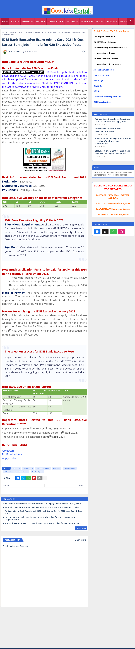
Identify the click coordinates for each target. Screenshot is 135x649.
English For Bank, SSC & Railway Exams (111, 31)
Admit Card (8, 450)
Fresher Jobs (28, 468)
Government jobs (43, 468)
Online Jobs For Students (105, 36)
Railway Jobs (27, 21)
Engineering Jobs (55, 21)
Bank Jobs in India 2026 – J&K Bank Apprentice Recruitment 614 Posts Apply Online (42, 507)
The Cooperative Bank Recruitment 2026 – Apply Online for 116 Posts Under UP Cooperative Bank (40, 518)
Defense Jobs (87, 21)
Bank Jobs (40, 21)
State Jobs (110, 21)
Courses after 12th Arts (104, 53)
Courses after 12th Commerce (107, 64)
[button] (130, 21)
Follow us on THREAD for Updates (113, 214)
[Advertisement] (67, 627)
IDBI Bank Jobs (14, 32)
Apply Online (9, 458)
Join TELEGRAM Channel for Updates (113, 203)
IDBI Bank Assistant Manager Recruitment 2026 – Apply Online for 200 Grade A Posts (43, 523)
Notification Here (12, 454)
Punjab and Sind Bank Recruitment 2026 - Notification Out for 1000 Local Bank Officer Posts (43, 512)
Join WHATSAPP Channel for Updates (113, 209)
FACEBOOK (101, 195)
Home (5, 21)
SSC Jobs (99, 21)
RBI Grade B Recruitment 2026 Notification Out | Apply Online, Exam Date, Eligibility (43, 503)
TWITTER (125, 195)
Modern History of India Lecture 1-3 (110, 48)
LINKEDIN (113, 198)
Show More (81, 528)
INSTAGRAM (113, 195)
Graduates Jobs (69, 468)
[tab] (5, 21)
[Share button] (44, 478)
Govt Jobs (15, 21)
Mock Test (124, 21)
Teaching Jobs (72, 21)
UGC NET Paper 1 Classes (105, 42)
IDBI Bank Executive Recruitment (16, 472)
